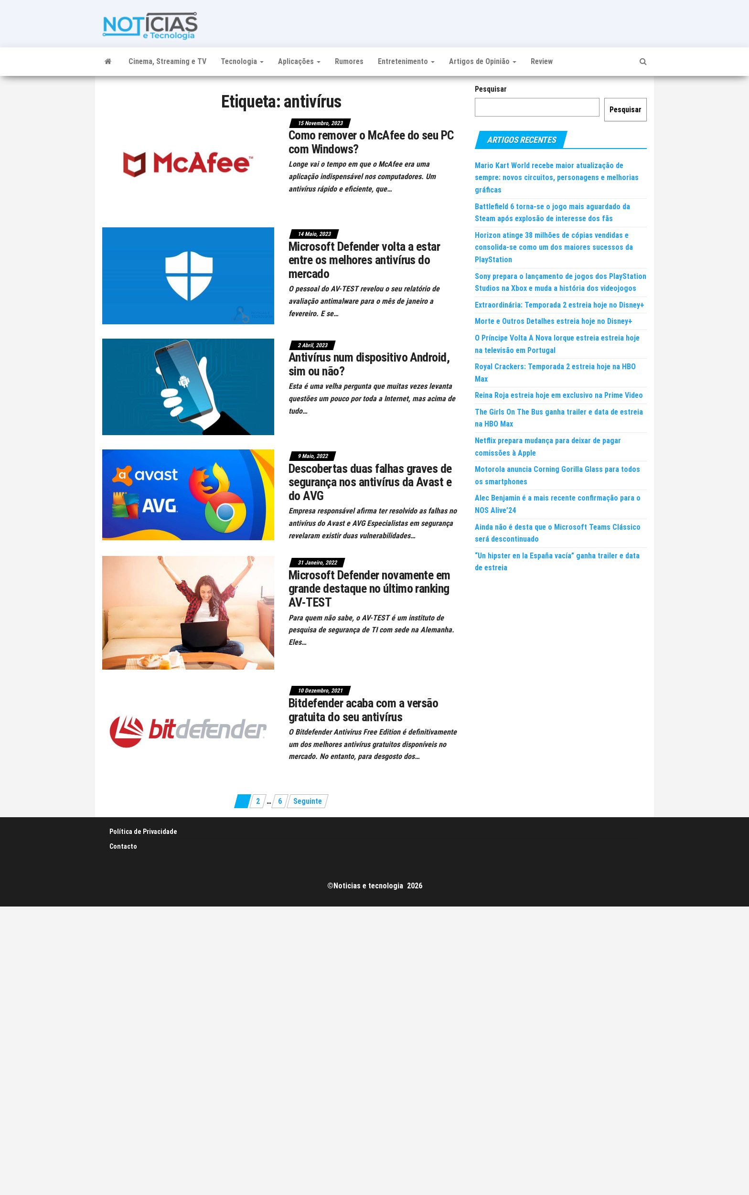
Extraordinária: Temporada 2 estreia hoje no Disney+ (559, 304)
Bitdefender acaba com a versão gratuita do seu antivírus (363, 710)
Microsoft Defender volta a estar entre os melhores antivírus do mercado (364, 260)
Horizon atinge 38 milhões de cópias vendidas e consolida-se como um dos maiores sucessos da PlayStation (554, 247)
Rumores (349, 61)
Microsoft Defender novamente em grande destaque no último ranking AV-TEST (369, 588)
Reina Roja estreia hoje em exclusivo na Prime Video (559, 395)
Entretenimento (406, 61)
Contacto (123, 846)
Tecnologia (242, 61)
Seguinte (307, 801)
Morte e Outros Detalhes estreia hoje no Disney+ (553, 321)
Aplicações (299, 61)
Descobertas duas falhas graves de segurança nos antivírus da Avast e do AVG (370, 482)
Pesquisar (491, 89)
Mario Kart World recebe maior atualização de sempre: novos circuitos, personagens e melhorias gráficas (557, 177)
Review (542, 61)
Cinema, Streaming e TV (167, 61)
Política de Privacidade (143, 831)
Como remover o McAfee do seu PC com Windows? (371, 142)
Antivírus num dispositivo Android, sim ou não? (369, 364)
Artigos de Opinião (482, 61)
